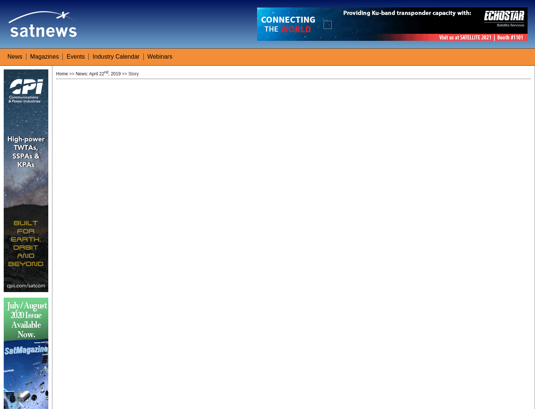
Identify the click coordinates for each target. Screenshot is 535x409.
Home (62, 73)
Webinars (159, 56)
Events (76, 56)
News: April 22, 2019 (98, 73)
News (14, 56)
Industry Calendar (116, 56)
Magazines (44, 56)
